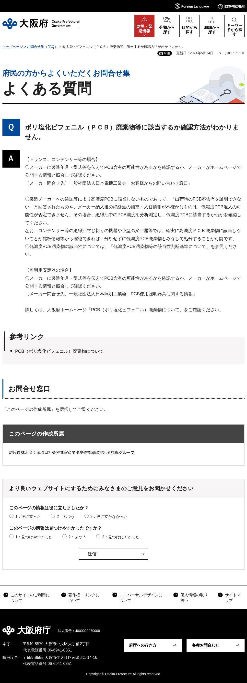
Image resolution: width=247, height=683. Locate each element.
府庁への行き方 (142, 645)
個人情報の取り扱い (194, 597)
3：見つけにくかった (121, 537)
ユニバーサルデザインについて (141, 597)
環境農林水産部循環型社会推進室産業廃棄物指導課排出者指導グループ (71, 452)
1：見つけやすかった (34, 537)
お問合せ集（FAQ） (42, 47)
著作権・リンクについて (84, 597)
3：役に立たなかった (109, 516)
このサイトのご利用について (30, 597)
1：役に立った (28, 516)
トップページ (12, 47)
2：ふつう (66, 516)
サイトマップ (233, 597)
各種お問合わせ (205, 645)
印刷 (167, 53)
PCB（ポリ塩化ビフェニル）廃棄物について (59, 351)
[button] (192, 6)
